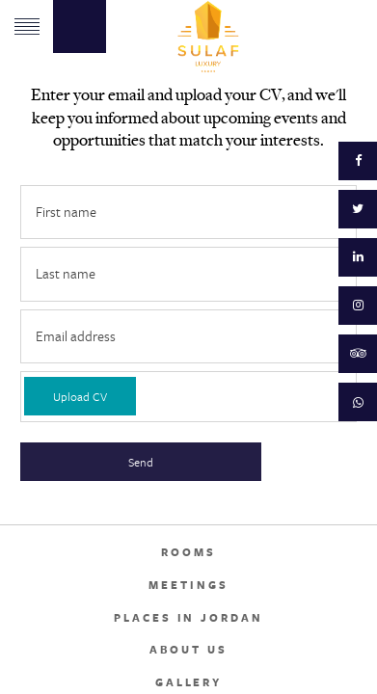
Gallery (188, 682)
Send (140, 461)
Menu (26, 26)
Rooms (188, 552)
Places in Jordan (188, 618)
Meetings (188, 585)
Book (79, 26)
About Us (188, 649)
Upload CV (80, 396)
